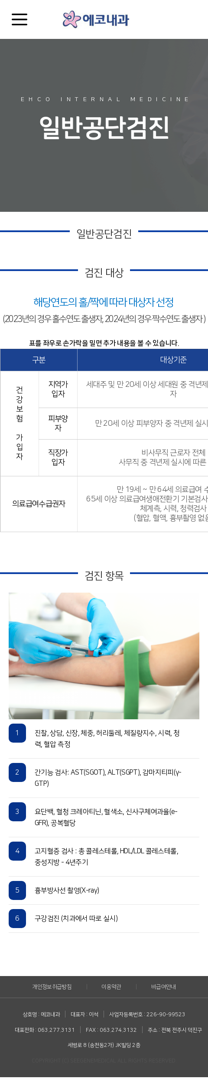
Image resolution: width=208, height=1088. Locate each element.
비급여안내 (163, 987)
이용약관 (111, 987)
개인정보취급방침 (52, 987)
